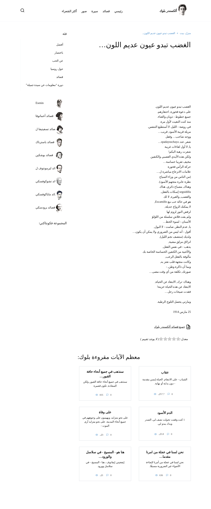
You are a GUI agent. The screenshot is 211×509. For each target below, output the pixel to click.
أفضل (59, 44)
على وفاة (105, 412)
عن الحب (57, 60)
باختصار (58, 52)
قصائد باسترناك (45, 142)
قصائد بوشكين (44, 155)
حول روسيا (57, 68)
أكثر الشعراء (69, 11)
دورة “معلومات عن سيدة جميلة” (44, 85)
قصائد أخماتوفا (44, 116)
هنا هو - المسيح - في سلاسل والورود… (105, 454)
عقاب (165, 372)
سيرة (94, 11)
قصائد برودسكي (45, 207)
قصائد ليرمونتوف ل (47, 168)
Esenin (40, 103)
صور (84, 11)
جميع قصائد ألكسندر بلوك (169, 326)
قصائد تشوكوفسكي (48, 181)
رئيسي (118, 11)
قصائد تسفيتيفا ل (46, 129)
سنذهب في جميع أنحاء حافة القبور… (105, 374)
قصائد (106, 11)
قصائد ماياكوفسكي (47, 194)
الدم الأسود (164, 413)
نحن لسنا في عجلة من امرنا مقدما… (164, 454)
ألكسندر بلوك (168, 11)
